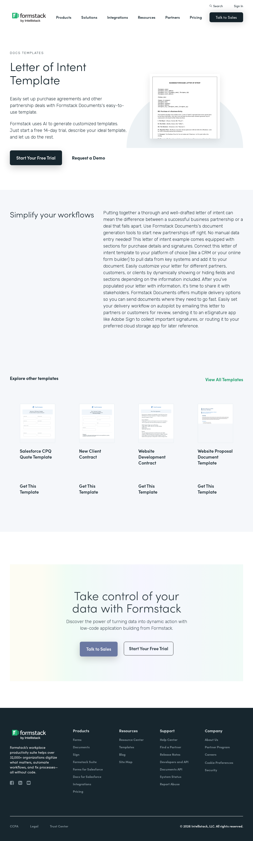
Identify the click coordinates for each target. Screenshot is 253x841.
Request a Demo (88, 158)
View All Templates (224, 379)
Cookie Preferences (219, 762)
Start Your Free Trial (36, 158)
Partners (172, 17)
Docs (15, 53)
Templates (33, 53)
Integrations (117, 17)
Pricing (196, 17)
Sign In (238, 6)
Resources (146, 17)
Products (63, 17)
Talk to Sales (226, 17)
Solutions (89, 17)
